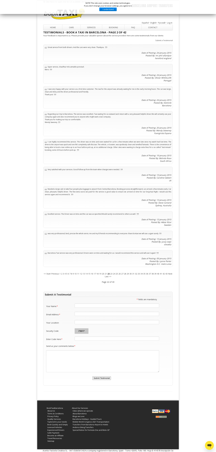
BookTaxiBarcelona (55, 408)
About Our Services (80, 408)
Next (170, 273)
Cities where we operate (83, 411)
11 (78, 273)
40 (158, 273)
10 (75, 273)
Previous (55, 273)
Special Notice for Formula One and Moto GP (91, 430)
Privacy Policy (53, 416)
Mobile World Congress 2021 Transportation (91, 422)
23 (111, 273)
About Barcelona (80, 413)
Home (53, 27)
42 (164, 273)
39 (155, 273)
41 (161, 273)
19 (100, 273)
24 (114, 273)
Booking (113, 27)
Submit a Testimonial (164, 40)
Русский (161, 22)
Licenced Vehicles (54, 427)
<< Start (47, 273)
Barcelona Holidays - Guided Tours (87, 419)
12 (81, 273)
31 (133, 273)
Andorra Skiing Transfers (83, 427)
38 (153, 273)
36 (147, 273)
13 (84, 273)
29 (128, 273)
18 (97, 273)
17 (95, 273)
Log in (169, 22)
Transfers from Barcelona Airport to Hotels (90, 424)
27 (122, 273)
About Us (51, 411)
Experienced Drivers (55, 430)
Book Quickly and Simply (57, 424)
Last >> (108, 276)
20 (103, 273)
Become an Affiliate (55, 435)
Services (91, 27)
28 (125, 273)
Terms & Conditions (55, 413)
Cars (71, 27)
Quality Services (54, 419)
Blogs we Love (78, 416)
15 (89, 273)
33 (139, 273)
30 (130, 273)
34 (142, 273)
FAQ (133, 27)
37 (150, 273)
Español (145, 22)
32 (136, 273)
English (153, 22)
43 (166, 273)
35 (144, 273)
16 (92, 273)
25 (117, 273)
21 (106, 273)
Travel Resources (54, 438)
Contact (152, 27)
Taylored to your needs (57, 422)
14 (86, 273)
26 (119, 273)
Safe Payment (53, 433)
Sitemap (50, 441)
